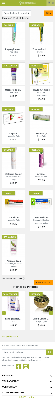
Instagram (26, 367)
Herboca (36, 294)
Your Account (10, 381)
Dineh (8, 193)
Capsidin (14, 217)
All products (10, 337)
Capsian (13, 133)
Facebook (18, 367)
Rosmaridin (41, 217)
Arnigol (41, 173)
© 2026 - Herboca (27, 397)
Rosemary (41, 133)
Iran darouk (9, 237)
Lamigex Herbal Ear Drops (19, 318)
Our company (10, 386)
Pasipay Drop (13, 260)
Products (7, 375)
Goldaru (8, 25)
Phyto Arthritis (41, 89)
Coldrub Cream (13, 173)
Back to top (43, 282)
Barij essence (10, 66)
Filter (48, 13)
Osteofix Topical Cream (18, 89)
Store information (13, 392)
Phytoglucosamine (15, 49)
